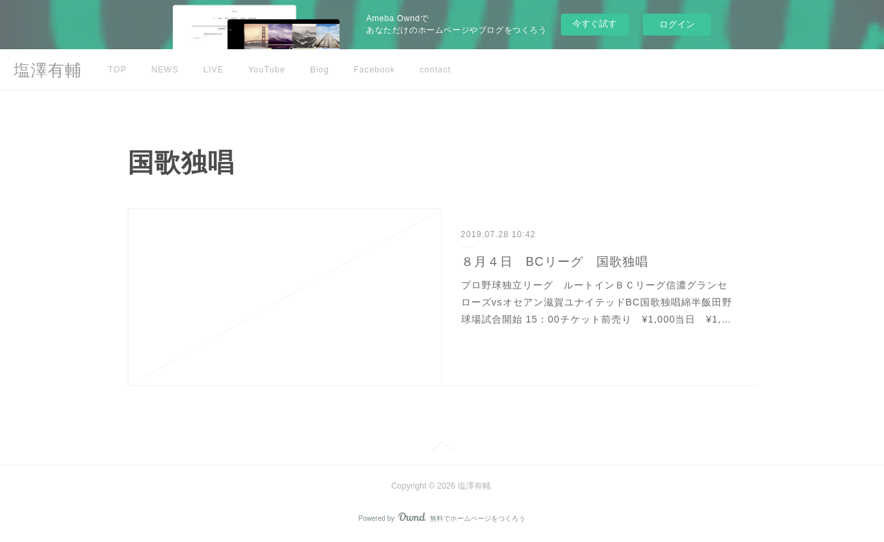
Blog (319, 69)
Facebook (375, 69)
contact (435, 69)
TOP (117, 69)
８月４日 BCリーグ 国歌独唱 (554, 262)
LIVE (213, 69)
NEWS (164, 69)
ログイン (677, 24)
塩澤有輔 (48, 70)
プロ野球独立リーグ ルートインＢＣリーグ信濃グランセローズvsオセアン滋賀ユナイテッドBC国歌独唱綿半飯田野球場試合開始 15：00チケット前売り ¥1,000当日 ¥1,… (596, 302)
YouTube (266, 69)
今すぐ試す (594, 23)
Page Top (442, 448)
